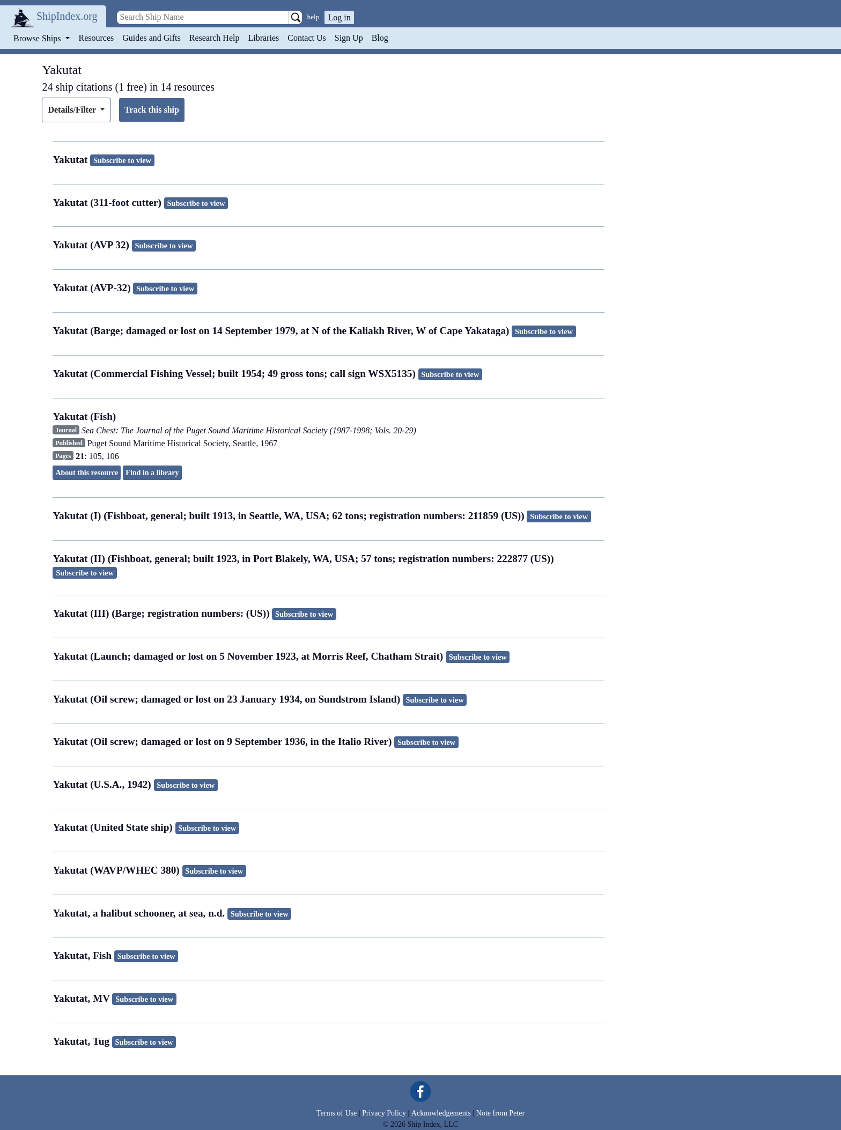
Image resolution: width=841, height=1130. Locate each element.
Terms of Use (336, 1113)
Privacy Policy (384, 1113)
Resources (96, 37)
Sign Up (349, 37)
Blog (380, 37)
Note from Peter (500, 1113)
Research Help (214, 37)
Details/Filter (73, 109)
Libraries (263, 37)
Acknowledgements (441, 1113)
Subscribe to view (122, 160)
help (313, 17)
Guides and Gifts (151, 37)
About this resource (86, 473)
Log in (339, 17)
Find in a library (152, 473)
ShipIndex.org (67, 16)
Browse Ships (38, 38)
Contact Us (306, 37)
